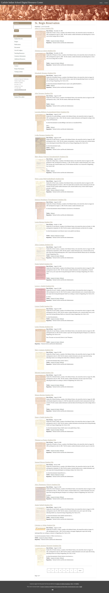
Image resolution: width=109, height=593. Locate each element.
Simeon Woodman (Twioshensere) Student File (50, 199)
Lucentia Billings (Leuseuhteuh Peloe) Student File (52, 112)
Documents (17, 47)
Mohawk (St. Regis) (59, 190)
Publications (17, 44)
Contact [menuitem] (106, 2)
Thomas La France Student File (45, 440)
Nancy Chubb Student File (44, 417)
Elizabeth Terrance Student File (45, 73)
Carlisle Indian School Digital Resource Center (22, 2)
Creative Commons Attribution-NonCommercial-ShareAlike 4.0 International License (59, 586)
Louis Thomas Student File (44, 327)
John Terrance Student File (44, 93)
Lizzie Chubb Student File (43, 306)
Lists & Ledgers (18, 50)
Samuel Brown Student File (44, 462)
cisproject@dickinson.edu (20, 89)
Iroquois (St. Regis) (55, 40)
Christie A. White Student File (45, 525)
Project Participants (19, 68)
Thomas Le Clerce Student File (45, 51)
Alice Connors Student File (44, 244)
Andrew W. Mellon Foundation (63, 583)
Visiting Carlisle (18, 71)
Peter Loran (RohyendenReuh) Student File (49, 179)
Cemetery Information (20, 56)
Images (16, 41)
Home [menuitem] (101, 2)
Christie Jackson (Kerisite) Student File (48, 545)
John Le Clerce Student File (44, 28)
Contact (16, 66)
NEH (72, 583)
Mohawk (62, 40)
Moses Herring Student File (44, 395)
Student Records (18, 38)
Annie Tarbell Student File (44, 505)
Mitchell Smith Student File (44, 372)
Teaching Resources (19, 53)
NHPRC (77, 583)
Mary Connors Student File (44, 350)
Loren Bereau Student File (44, 222)
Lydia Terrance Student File (44, 135)
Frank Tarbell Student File (43, 264)
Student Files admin (19, 97)
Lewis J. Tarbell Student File (44, 286)
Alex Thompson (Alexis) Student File (47, 484)
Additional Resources (19, 59)
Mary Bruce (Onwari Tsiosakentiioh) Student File (51, 156)
